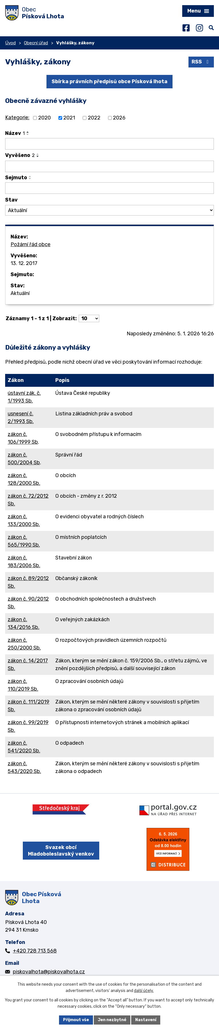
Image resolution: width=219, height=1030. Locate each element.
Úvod (10, 42)
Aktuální (20, 293)
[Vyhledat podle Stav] (109, 210)
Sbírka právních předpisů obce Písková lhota (109, 81)
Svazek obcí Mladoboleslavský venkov (61, 850)
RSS (201, 62)
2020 (44, 118)
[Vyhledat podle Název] (109, 144)
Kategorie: (17, 117)
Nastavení (145, 1019)
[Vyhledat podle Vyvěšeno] (109, 166)
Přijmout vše (76, 1019)
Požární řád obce (30, 244)
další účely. (144, 991)
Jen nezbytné (112, 1019)
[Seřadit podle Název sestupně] (28, 134)
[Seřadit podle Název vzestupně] (28, 132)
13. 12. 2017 (24, 263)
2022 (94, 118)
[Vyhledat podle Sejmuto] (109, 188)
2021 (69, 118)
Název (15, 133)
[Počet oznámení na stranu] (89, 318)
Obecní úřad (36, 42)
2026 (119, 118)
